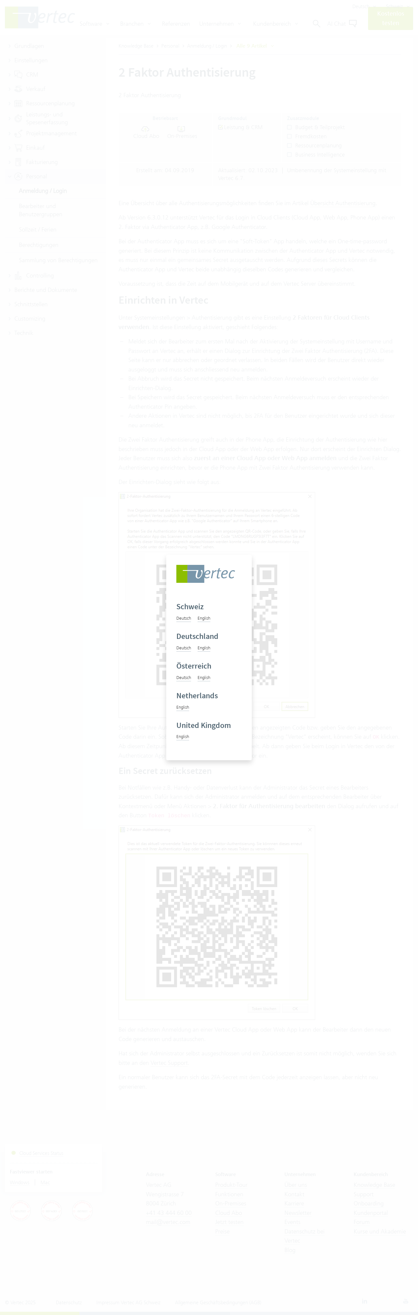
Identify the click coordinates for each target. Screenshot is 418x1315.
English (204, 618)
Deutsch (183, 618)
